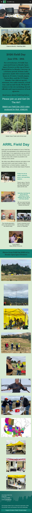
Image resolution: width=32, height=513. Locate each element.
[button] (1, 2)
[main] (16, 16)
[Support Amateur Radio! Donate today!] (16, 510)
